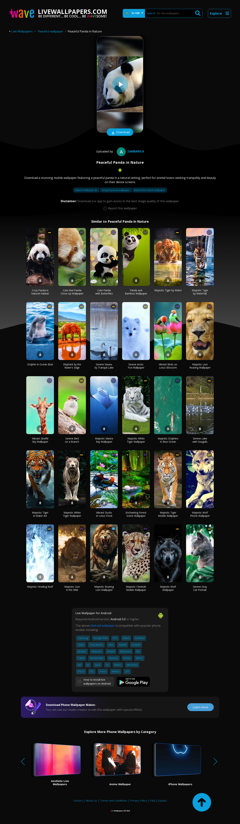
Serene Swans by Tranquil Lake (104, 366)
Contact (78, 800)
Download (120, 132)
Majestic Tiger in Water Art (40, 514)
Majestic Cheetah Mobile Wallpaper (136, 588)
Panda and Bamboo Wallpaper (136, 292)
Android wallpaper (102, 626)
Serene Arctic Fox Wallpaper (136, 366)
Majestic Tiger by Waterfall (200, 292)
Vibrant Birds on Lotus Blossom (168, 366)
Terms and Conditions (113, 800)
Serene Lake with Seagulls (200, 440)
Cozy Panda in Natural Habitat (40, 292)
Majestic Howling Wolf (40, 586)
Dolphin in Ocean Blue (40, 364)
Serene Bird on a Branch (72, 440)
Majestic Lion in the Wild (72, 588)
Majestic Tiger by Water (168, 290)
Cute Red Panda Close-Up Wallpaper (72, 292)
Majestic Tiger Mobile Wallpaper (168, 514)
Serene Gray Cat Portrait (200, 588)
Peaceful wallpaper (50, 31)
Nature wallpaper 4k (86, 190)
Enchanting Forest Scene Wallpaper (136, 514)
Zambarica (130, 151)
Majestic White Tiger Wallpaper (136, 440)
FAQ (152, 800)
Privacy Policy (138, 800)
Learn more (200, 707)
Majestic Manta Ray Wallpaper (104, 440)
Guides (162, 800)
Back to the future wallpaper (149, 190)
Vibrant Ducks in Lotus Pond (104, 514)
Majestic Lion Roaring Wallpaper (200, 366)
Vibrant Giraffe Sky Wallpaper (40, 440)
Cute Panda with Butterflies (104, 292)
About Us (91, 800)
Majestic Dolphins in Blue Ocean (168, 440)
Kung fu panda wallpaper (116, 190)
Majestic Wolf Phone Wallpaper (200, 514)
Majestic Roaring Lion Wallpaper (104, 588)
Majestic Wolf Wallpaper (168, 588)
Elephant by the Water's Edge (72, 366)
